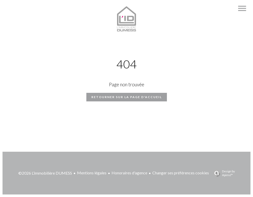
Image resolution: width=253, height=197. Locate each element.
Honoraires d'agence (129, 172)
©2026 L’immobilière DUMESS (45, 173)
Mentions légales (91, 172)
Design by (222, 173)
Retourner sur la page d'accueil (126, 97)
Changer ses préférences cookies (180, 172)
